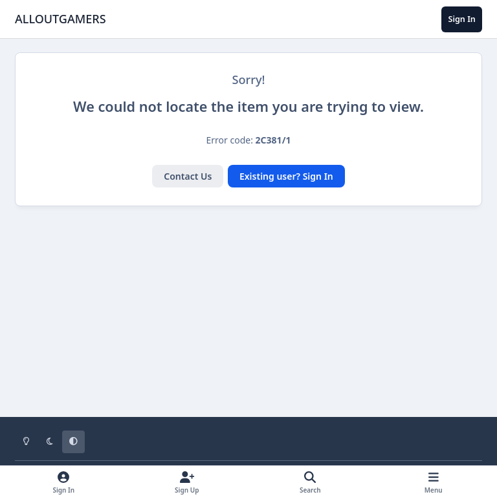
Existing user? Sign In (286, 176)
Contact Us (188, 176)
